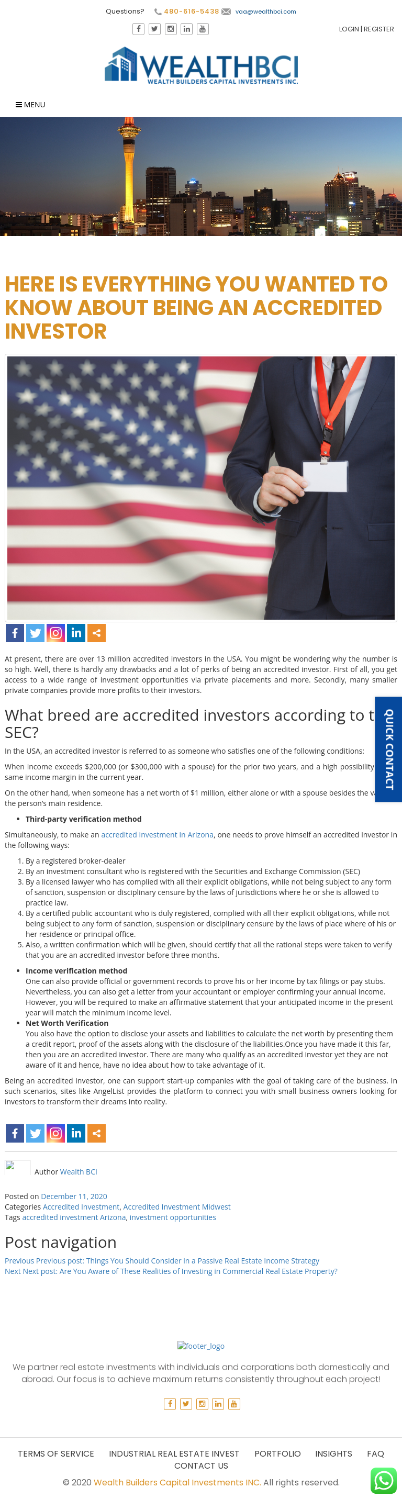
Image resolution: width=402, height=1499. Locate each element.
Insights (333, 1454)
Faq (375, 1454)
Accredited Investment (81, 1207)
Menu (31, 104)
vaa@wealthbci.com (258, 11)
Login (349, 29)
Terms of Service (56, 1454)
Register (379, 29)
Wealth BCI (78, 1172)
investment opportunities (173, 1217)
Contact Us (201, 1466)
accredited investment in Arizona (157, 835)
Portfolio (277, 1454)
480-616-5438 (186, 11)
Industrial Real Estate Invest (174, 1454)
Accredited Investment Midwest (177, 1207)
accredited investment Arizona (74, 1217)
